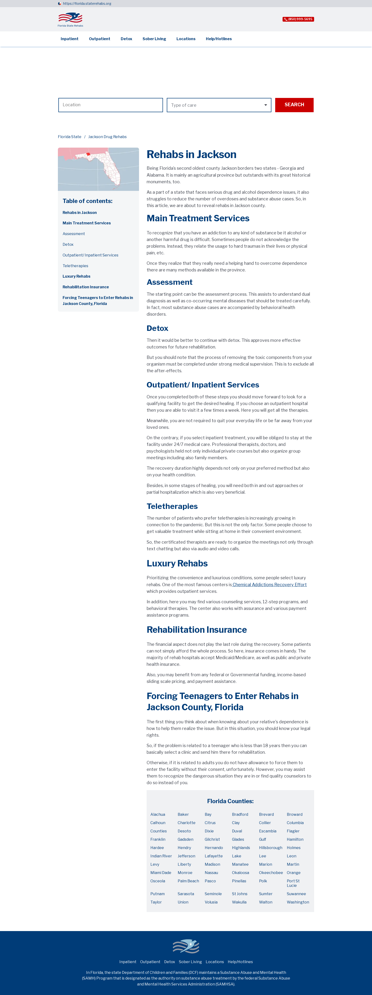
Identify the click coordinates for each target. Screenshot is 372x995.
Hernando (214, 847)
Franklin (157, 839)
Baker (183, 814)
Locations (186, 39)
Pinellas (239, 881)
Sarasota (186, 894)
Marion (265, 864)
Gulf (262, 839)
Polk (263, 881)
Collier (265, 823)
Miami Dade (160, 872)
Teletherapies (75, 266)
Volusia (211, 902)
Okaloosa (240, 872)
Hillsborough (270, 847)
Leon (291, 856)
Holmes (294, 847)
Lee (262, 856)
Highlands (241, 847)
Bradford (240, 814)
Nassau (211, 872)
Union (183, 902)
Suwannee (296, 894)
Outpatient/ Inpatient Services (90, 255)
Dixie (209, 831)
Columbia (295, 823)
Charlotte (186, 823)
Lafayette (214, 856)
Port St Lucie (293, 883)
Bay (208, 814)
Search (294, 104)
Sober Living (154, 39)
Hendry (184, 847)
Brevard (266, 814)
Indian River (161, 856)
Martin (293, 864)
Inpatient (70, 39)
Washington (298, 902)
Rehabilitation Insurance (86, 287)
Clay (236, 823)
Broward (294, 814)
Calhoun (157, 823)
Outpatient (99, 39)
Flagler (293, 831)
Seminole (213, 894)
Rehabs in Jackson (80, 212)
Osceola (157, 881)
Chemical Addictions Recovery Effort (269, 584)
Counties (158, 831)
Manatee (240, 864)
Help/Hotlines (219, 39)
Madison (212, 864)
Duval (237, 831)
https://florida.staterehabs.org (87, 3)
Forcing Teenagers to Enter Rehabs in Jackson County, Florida (98, 300)
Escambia (267, 831)
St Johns (239, 894)
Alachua (157, 814)
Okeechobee (271, 872)
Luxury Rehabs (76, 276)
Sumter (266, 894)
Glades (238, 839)
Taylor (156, 902)
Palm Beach (188, 881)
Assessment (74, 234)
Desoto (184, 831)
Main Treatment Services (87, 223)
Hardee (157, 847)
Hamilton (295, 839)
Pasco (210, 881)
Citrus (210, 823)
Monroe (185, 872)
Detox (126, 39)
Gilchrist (212, 839)
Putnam (157, 894)
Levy (154, 864)
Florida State (69, 137)
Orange (294, 872)
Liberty (184, 864)
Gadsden (185, 839)
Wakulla (239, 902)
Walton (265, 902)
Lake (236, 856)
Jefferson (186, 856)
